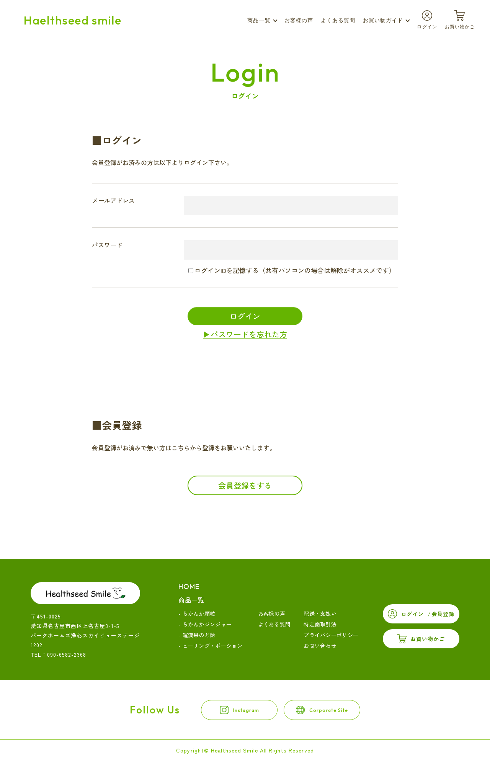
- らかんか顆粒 (196, 613)
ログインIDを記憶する (226, 270)
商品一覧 (191, 599)
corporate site (346, 716)
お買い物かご (427, 639)
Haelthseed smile (72, 20)
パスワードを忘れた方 (249, 334)
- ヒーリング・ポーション (210, 645)
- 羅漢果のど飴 (196, 635)
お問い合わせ (320, 645)
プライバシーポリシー (331, 635)
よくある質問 (338, 20)
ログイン (245, 316)
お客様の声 (298, 20)
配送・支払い (320, 613)
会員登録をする (245, 485)
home (188, 586)
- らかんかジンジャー (205, 624)
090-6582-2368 (66, 654)
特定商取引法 (320, 624)
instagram (232, 716)
